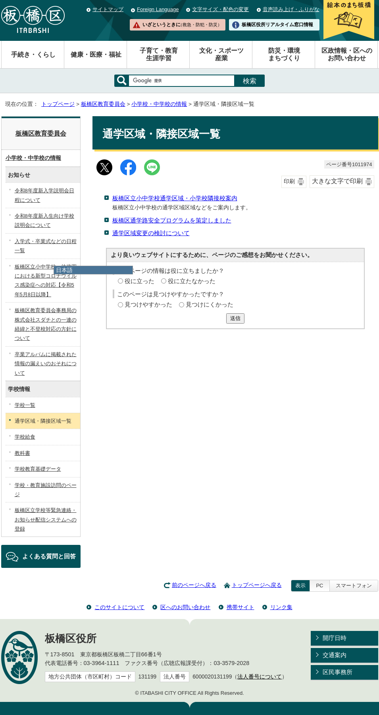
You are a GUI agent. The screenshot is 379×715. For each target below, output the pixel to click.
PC (319, 585)
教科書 (22, 453)
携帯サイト (240, 607)
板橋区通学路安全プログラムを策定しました (171, 220)
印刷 (289, 181)
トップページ (58, 104)
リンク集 (281, 607)
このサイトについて (119, 607)
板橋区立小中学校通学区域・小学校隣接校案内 (174, 198)
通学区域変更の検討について (151, 233)
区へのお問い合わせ (185, 607)
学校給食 (25, 437)
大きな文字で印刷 (337, 181)
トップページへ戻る (257, 585)
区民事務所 (337, 672)
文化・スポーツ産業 (221, 54)
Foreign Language (158, 9)
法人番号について (259, 677)
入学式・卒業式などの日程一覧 (46, 245)
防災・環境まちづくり (284, 54)
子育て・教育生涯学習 (159, 54)
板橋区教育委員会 (103, 104)
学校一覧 (25, 405)
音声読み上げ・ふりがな (291, 9)
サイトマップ (107, 9)
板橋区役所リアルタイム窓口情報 (277, 24)
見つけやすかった (148, 304)
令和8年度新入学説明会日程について (44, 195)
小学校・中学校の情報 (159, 104)
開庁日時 (334, 637)
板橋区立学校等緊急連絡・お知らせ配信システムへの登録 (46, 519)
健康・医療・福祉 (96, 54)
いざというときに (182, 24)
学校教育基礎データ (38, 469)
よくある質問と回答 (49, 556)
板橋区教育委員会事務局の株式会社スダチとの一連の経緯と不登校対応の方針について (46, 324)
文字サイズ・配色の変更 (220, 9)
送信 (235, 318)
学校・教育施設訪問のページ (46, 489)
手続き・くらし (33, 54)
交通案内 (334, 655)
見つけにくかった (209, 304)
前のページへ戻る (194, 585)
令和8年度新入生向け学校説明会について (44, 220)
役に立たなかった (191, 281)
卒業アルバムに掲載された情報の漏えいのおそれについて (46, 363)
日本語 (64, 270)
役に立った (139, 281)
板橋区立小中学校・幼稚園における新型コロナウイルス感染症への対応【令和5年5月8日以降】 (46, 280)
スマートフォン (354, 585)
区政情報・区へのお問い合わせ (346, 54)
